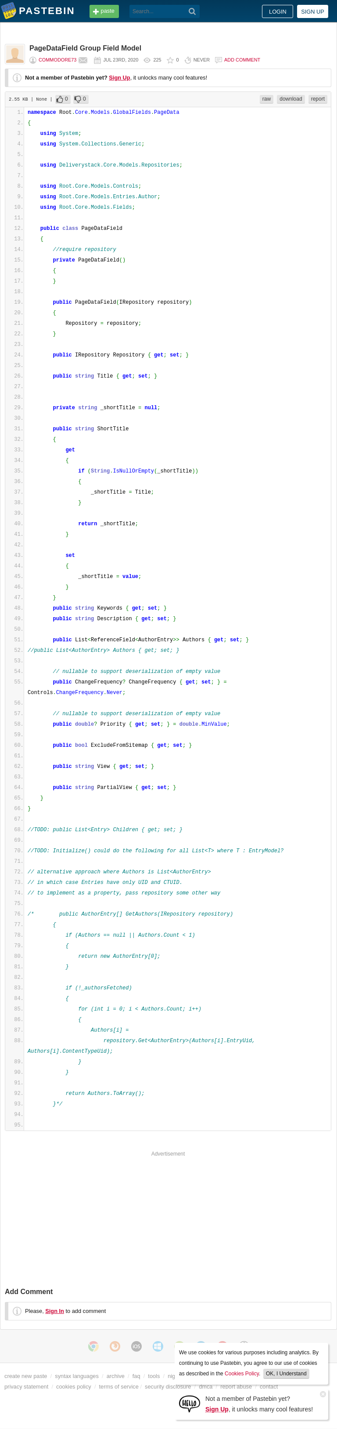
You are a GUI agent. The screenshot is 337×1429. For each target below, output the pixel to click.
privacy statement (26, 1386)
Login (278, 11)
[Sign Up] (189, 1403)
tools (154, 1376)
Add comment (242, 59)
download (291, 99)
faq (136, 1376)
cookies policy (73, 1386)
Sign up (312, 11)
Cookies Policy (242, 1374)
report (318, 99)
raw (266, 99)
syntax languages (77, 1376)
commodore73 (57, 59)
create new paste (25, 1376)
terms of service (119, 1386)
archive (116, 1376)
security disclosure (168, 1386)
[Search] (192, 11)
